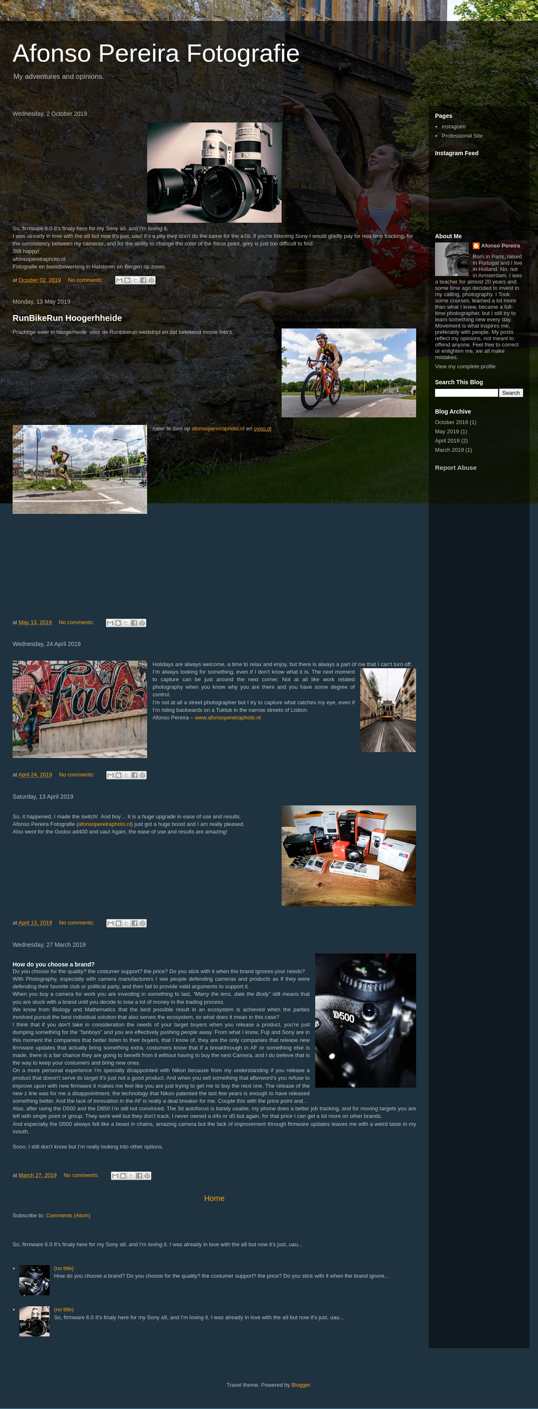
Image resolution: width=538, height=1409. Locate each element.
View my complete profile (465, 366)
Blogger (301, 1385)
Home (214, 1198)
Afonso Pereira (500, 245)
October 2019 (451, 422)
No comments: (86, 280)
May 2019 (447, 431)
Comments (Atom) (68, 1215)
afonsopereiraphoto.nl (218, 428)
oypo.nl (263, 428)
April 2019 (447, 441)
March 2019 (449, 450)
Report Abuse (456, 467)
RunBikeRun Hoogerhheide (67, 318)
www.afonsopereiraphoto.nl (228, 717)
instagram (454, 126)
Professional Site (462, 136)
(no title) (64, 1268)
